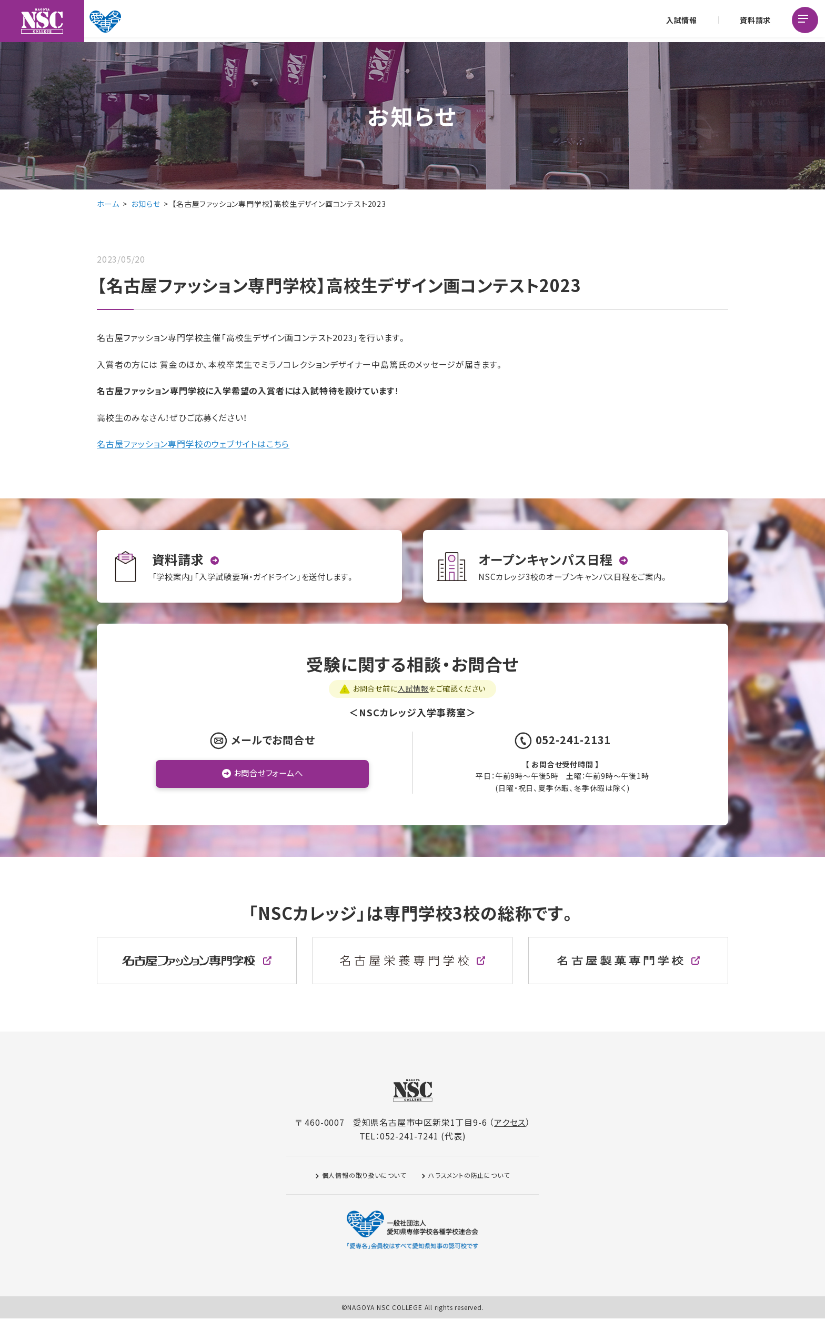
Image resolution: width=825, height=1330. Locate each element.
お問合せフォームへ (268, 784)
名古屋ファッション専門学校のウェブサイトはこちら (193, 443)
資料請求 (754, 21)
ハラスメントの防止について (468, 1186)
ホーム (108, 203)
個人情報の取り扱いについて (364, 1186)
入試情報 (680, 21)
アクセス (510, 1133)
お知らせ (145, 203)
